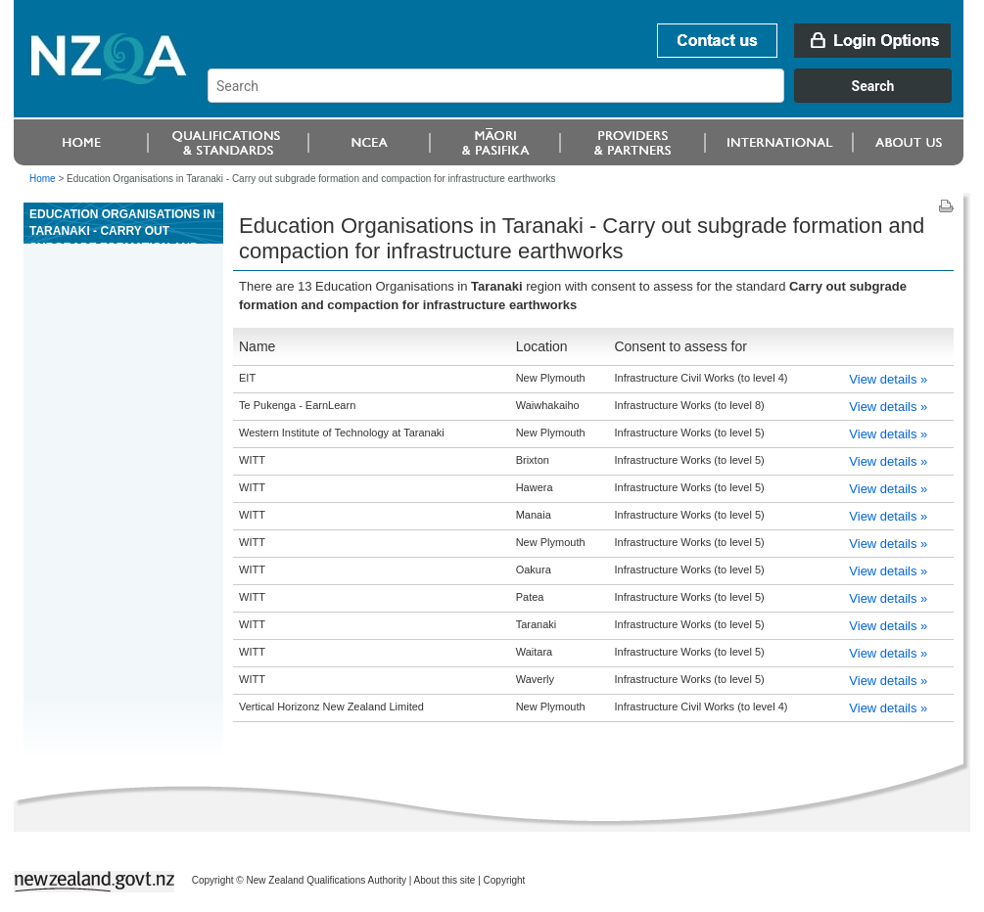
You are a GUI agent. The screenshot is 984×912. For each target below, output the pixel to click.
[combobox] (589, 98)
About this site (445, 880)
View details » (888, 379)
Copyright (505, 880)
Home (42, 178)
